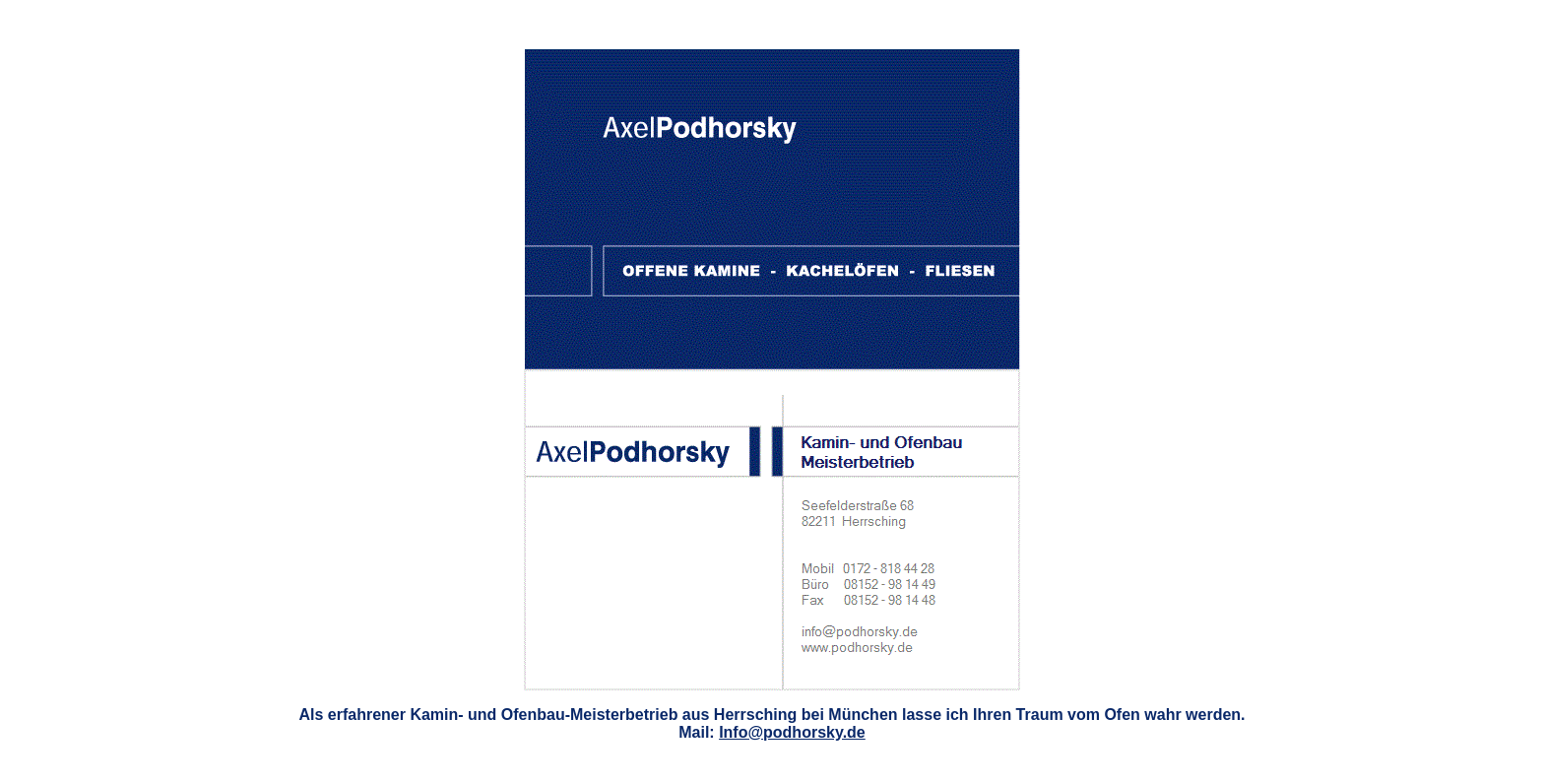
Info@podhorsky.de (792, 732)
